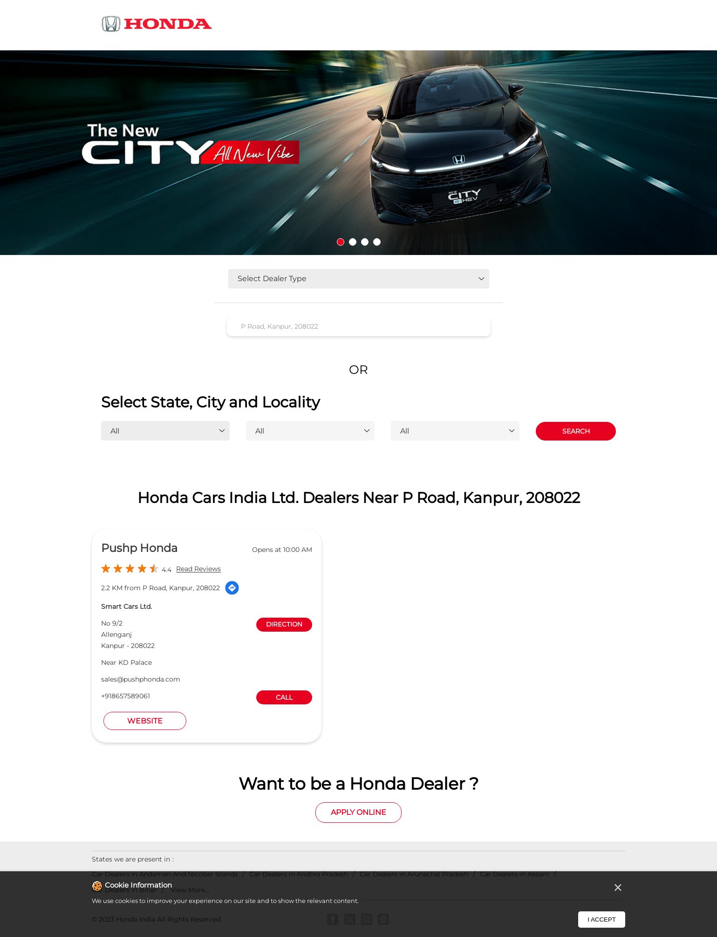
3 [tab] (365, 242)
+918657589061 (125, 696)
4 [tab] (377, 242)
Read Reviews (198, 569)
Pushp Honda (139, 548)
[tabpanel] (358, 152)
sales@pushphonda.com (140, 679)
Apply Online (358, 812)
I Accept (601, 919)
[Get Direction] (232, 587)
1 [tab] (340, 242)
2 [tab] (352, 242)
